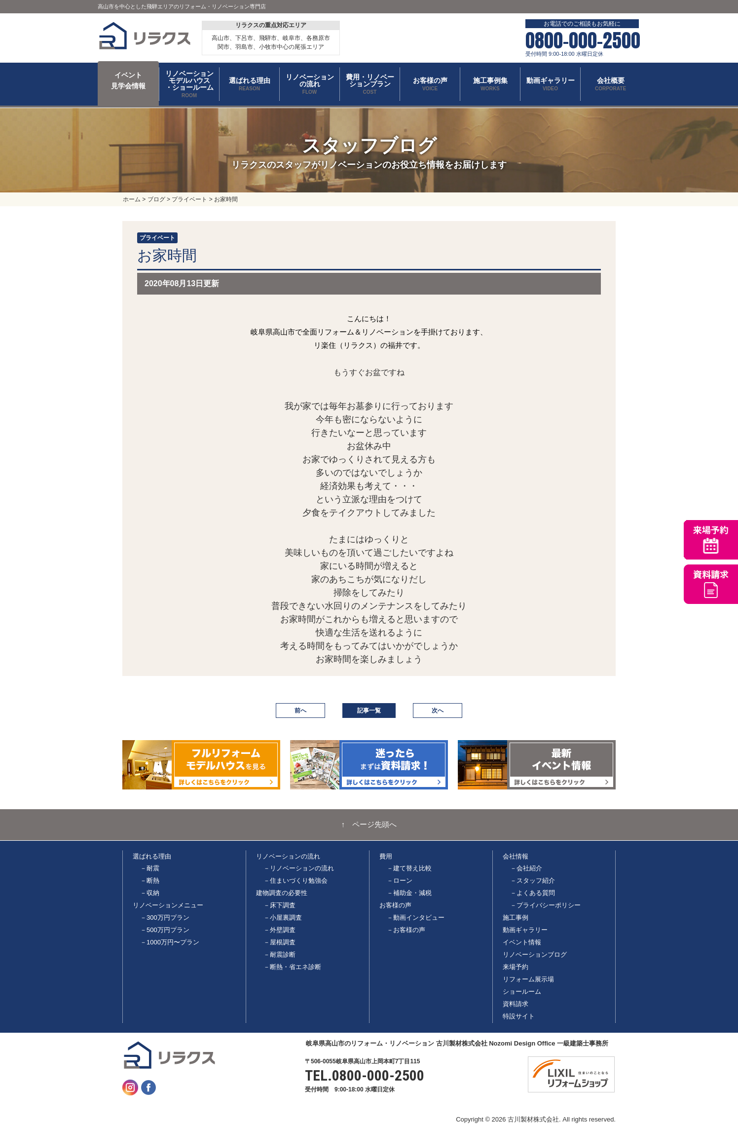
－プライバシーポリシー (545, 905)
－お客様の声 (406, 930)
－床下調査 (279, 905)
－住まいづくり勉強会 (295, 880)
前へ (300, 710)
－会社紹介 (526, 868)
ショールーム (522, 991)
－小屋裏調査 (282, 917)
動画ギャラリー (525, 930)
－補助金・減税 (409, 893)
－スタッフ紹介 (532, 880)
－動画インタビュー (415, 917)
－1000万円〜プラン (169, 942)
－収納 (149, 893)
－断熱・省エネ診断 (292, 967)
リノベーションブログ (535, 954)
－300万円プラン (164, 917)
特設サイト (519, 1016)
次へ (437, 710)
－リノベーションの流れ (298, 868)
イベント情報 (522, 942)
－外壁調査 (279, 930)
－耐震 (149, 868)
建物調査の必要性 (281, 893)
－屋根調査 (279, 942)
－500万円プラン (164, 930)
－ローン (399, 880)
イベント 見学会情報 (128, 80)
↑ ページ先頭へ (369, 824)
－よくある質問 (532, 893)
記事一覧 (369, 710)
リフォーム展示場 (528, 979)
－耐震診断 (279, 954)
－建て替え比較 (409, 868)
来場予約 (515, 967)
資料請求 (515, 1004)
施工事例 (515, 917)
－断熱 (149, 880)
